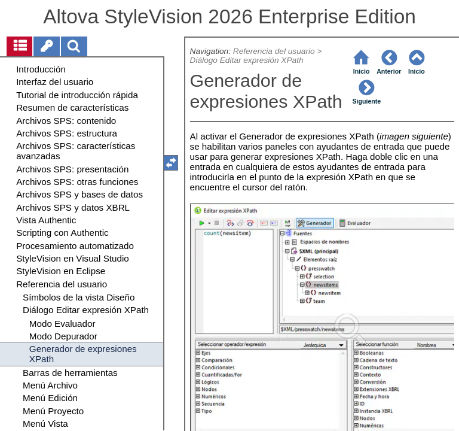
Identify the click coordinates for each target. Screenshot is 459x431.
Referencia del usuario (274, 51)
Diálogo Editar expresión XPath (247, 60)
